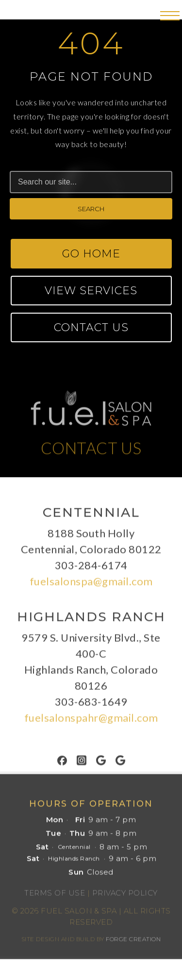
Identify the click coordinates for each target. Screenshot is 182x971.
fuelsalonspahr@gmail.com (91, 720)
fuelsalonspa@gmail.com (91, 583)
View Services (91, 290)
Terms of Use (54, 895)
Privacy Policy (125, 895)
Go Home (91, 253)
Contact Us (91, 327)
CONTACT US (91, 450)
